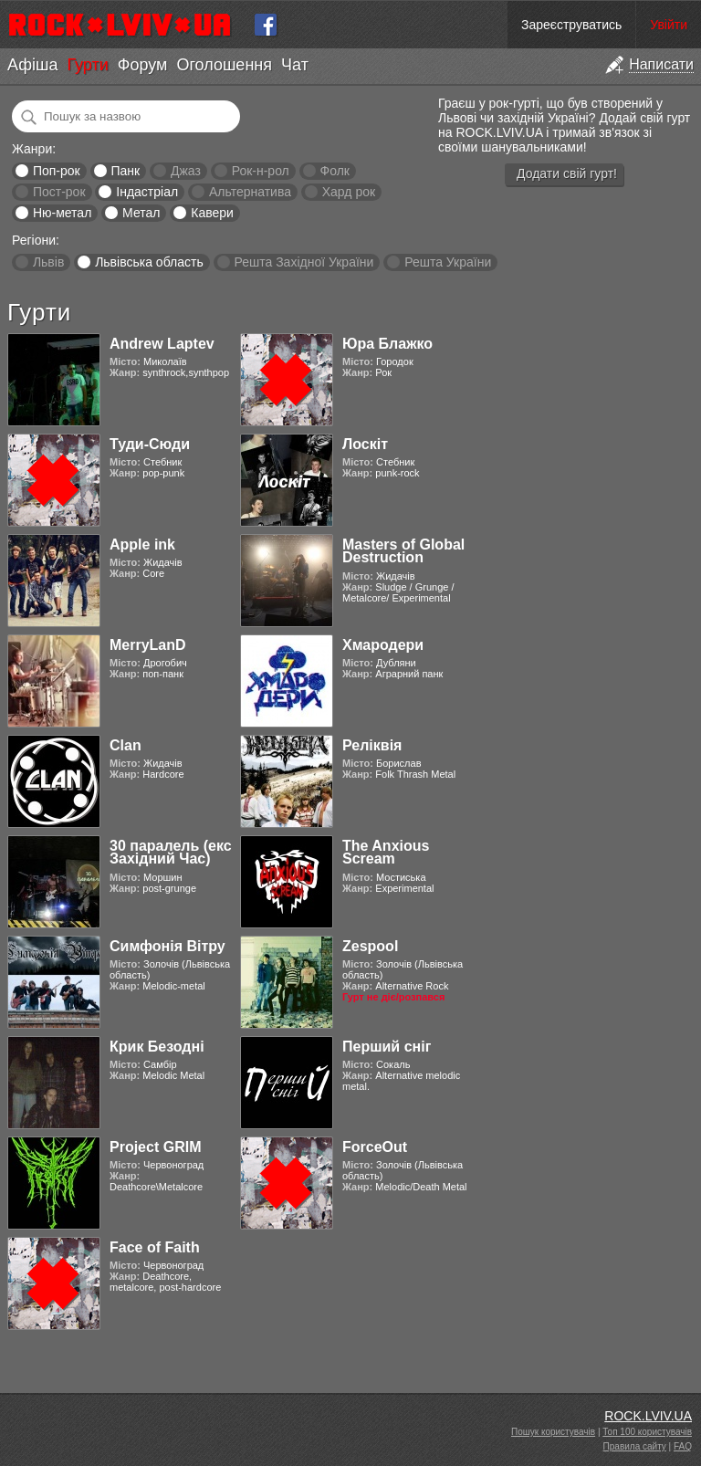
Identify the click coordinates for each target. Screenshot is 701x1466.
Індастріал (147, 191)
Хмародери (383, 645)
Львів (48, 262)
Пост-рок (59, 191)
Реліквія (372, 745)
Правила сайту (634, 1446)
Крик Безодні (157, 1046)
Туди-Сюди (150, 444)
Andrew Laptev (162, 343)
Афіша (32, 65)
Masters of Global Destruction (403, 551)
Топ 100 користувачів (647, 1432)
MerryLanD (148, 645)
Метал (141, 212)
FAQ (683, 1446)
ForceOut (374, 1147)
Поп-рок (56, 170)
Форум (143, 65)
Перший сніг (386, 1046)
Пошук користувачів (553, 1432)
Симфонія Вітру (167, 946)
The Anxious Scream (385, 852)
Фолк (335, 170)
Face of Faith (155, 1247)
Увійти (668, 24)
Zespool (370, 946)
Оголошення (224, 65)
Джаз (186, 170)
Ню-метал (62, 212)
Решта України (447, 262)
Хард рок (348, 191)
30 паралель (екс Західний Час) (171, 852)
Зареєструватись (571, 24)
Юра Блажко (387, 343)
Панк (125, 170)
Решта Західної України (303, 262)
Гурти (87, 65)
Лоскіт (365, 444)
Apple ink (142, 544)
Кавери (212, 212)
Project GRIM (155, 1147)
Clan (125, 745)
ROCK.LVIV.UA (648, 1415)
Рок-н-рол (260, 170)
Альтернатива (250, 191)
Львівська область (149, 262)
